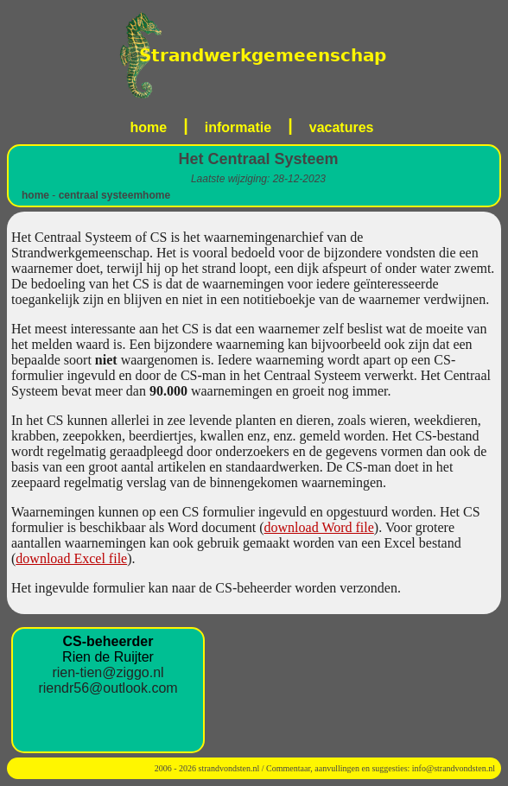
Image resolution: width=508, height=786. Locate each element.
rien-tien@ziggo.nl (107, 672)
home (149, 127)
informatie (238, 127)
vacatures (341, 127)
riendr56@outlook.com (107, 688)
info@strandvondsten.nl (453, 768)
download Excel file (71, 558)
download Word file (319, 527)
